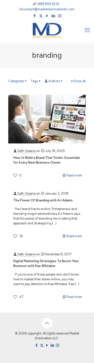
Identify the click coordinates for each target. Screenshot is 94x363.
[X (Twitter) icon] (41, 16)
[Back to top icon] (47, 323)
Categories (17, 81)
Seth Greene (26, 151)
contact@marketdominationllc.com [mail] (48, 9)
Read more (74, 175)
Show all (78, 81)
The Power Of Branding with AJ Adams (43, 200)
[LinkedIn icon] (53, 16)
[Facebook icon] (35, 16)
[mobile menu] (87, 30)
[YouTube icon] (47, 16)
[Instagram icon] (60, 16)
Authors (53, 81)
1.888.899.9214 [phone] (47, 4)
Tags (36, 81)
